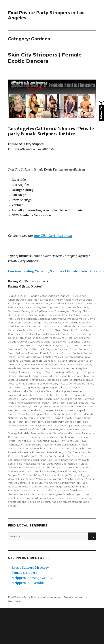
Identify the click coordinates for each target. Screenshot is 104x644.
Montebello (34, 410)
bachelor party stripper (55, 490)
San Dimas (41, 456)
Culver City (25, 341)
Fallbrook (21, 353)
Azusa (73, 303)
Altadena (47, 299)
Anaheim (69, 299)
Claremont (40, 334)
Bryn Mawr (74, 314)
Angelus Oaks (83, 299)
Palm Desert (74, 429)
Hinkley (12, 372)
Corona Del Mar (17, 337)
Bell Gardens (80, 307)
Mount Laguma (35, 414)
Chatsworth (46, 330)
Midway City (48, 406)
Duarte (73, 345)
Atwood (55, 303)
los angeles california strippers (69, 498)
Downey (63, 345)
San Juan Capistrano (20, 459)
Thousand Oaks (32, 475)
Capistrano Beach (79, 322)
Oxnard (22, 429)
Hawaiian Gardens (80, 364)
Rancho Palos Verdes (20, 448)
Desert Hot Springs (29, 345)
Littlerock (13, 398)
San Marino (39, 459)
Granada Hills (51, 360)
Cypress (38, 341)
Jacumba (65, 375)
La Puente (46, 383)
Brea (64, 314)
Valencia (30, 478)
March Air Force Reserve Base (57, 402)
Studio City (36, 471)
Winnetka (14, 490)
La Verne (70, 383)
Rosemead (38, 452)
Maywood (14, 406)
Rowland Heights (56, 452)
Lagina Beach (16, 387)
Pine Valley (22, 440)
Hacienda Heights (43, 364)
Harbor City (62, 364)
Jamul (75, 375)
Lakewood (14, 395)
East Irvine (14, 349)
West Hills (74, 482)
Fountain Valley (52, 356)
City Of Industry (24, 334)
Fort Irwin (36, 356)
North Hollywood (40, 421)
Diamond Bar (49, 345)
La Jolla (85, 379)
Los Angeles (60, 398)
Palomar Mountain (41, 433)
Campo (26, 322)
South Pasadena (82, 467)
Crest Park (72, 337)
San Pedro (54, 459)
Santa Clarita (82, 459)
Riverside (13, 452)
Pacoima (54, 429)
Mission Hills (77, 406)
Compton (76, 334)
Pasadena (34, 437)
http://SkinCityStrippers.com (53, 235)
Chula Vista (82, 330)
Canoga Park (39, 322)
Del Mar (62, 341)
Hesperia (71, 368)
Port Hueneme (28, 444)
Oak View (46, 425)
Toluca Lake (50, 475)
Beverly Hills (28, 311)
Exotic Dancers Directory (30, 567)
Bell (69, 307)
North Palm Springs (62, 421)
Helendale (28, 368)
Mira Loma (63, 406)
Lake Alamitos (66, 387)
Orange (77, 425)
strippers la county (40, 501)
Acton (43, 295)
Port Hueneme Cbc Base (53, 444)
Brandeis (33, 295)
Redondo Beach (74, 448)
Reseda (89, 448)
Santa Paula (54, 463)
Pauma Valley (49, 437)
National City (15, 417)
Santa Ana (67, 459)
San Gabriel (73, 456)
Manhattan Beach (27, 402)
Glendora (36, 360)
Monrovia (20, 410)
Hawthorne (14, 368)
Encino (73, 349)
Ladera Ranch (85, 383)
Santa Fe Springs (18, 463)
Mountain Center (72, 414)
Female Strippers (50, 353)
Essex (11, 353)
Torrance (74, 475)
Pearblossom (66, 437)
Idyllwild (79, 372)
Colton (65, 334)
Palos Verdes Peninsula (67, 433)
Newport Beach (62, 417)
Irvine (56, 375)
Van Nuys (70, 478)
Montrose (67, 410)
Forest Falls (23, 356)
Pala (62, 429)
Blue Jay (76, 311)
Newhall (47, 417)
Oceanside (59, 425)
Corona (87, 334)
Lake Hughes (62, 391)
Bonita (12, 314)
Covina (60, 337)
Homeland (24, 372)
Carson (47, 326)
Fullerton (67, 356)
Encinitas (63, 349)
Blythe (86, 311)
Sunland (62, 471)
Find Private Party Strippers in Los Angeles (34, 597)
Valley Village (44, 478)
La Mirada (21, 383)
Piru (32, 440)
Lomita (32, 398)
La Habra (63, 379)
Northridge (81, 421)
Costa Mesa (48, 337)
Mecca (25, 406)
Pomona (13, 444)
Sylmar (72, 471)
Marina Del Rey (85, 402)
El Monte (37, 349)
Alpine (37, 299)
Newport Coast (82, 417)
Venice (81, 478)
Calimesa (68, 318)
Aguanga (80, 295)
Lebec (51, 395)
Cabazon (31, 318)
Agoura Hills (67, 295)
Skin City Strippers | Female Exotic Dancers (45, 58)
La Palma (33, 383)
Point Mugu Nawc (76, 440)
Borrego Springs (36, 314)
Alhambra (13, 299)
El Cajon (26, 349)
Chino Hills (69, 330)
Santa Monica (37, 463)
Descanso (74, 341)
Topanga (63, 475)
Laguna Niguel (48, 387)
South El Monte (48, 467)
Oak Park (33, 425)
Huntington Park (64, 372)
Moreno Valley (16, 414)
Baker (81, 303)
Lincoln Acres (81, 395)
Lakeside (76, 391)
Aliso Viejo (26, 299)
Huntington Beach (42, 372)
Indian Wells (24, 375)
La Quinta (58, 383)
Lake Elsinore (30, 391)
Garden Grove (82, 356)
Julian (11, 379)
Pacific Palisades (38, 429)
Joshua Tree (87, 375)
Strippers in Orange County (32, 578)
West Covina (60, 482)
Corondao (34, 337)
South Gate (65, 467)
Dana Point (50, 341)
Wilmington (81, 486)
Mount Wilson (53, 414)
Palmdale (23, 433)
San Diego (27, 456)
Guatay (27, 364)
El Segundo (50, 349)
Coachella (54, 334)
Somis (34, 467)
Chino (57, 330)
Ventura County (17, 482)
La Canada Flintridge (28, 379)
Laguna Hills (32, 387)
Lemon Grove (64, 395)
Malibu (12, 402)
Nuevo (23, 425)
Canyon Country (58, 322)
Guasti (18, 364)
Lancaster (28, 395)
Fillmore (67, 353)
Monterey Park (51, 410)
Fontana (78, 353)
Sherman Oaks (71, 463)
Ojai (69, 425)
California (56, 318)
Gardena (13, 360)
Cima (11, 334)
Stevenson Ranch (18, 471)
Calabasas (44, 318)
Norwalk (13, 425)
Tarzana (82, 471)
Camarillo (81, 318)
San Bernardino (77, 452)
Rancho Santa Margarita (48, 448)
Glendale (25, 360)
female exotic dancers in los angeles (40, 494)
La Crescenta (49, 379)
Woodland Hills (29, 490)
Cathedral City (70, 326)
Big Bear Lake (45, 311)
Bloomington (62, 311)
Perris (78, 437)
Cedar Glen (86, 326)
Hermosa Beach (55, 368)
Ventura (90, 478)
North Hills (23, 421)
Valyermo (58, 478)
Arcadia (35, 303)
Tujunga (85, 475)
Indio (35, 375)
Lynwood (89, 398)
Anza (11, 303)
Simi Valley (23, 467)
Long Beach (44, 398)
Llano (23, 398)
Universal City (16, 478)
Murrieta (89, 414)
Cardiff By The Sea (19, 326)
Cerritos (34, 330)
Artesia (45, 303)
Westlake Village (32, 486)
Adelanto (53, 295)
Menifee (35, 406)
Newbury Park (32, 417)
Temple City (15, 475)
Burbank (20, 318)
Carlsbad (36, 326)
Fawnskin (33, 353)
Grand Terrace (68, 360)
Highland (83, 368)
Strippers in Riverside (28, 583)
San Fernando (57, 456)
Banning (19, 307)
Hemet (40, 368)
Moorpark (80, 410)
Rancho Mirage (78, 444)
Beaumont (60, 307)
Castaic (56, 326)
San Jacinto (88, 456)
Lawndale (40, 395)
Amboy (58, 299)
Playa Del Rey (56, 440)
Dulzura (83, 345)
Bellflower (14, 311)
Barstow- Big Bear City (39, 307)
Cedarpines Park (18, 330)
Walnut (48, 482)
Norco (12, 421)
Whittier (68, 486)
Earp (91, 345)
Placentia (41, 440)
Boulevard (54, 314)
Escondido (85, 349)
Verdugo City (35, 482)
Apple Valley (22, 303)
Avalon (65, 303)
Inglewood (45, 375)
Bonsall (21, 314)
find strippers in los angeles (35, 498)
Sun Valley (50, 471)
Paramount (20, 437)
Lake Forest (46, 391)
